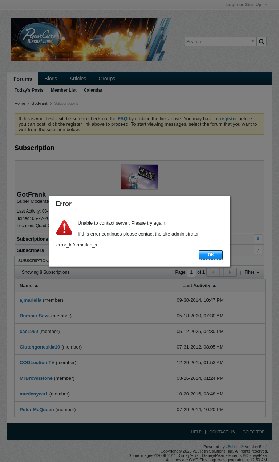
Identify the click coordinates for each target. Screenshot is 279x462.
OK (211, 254)
